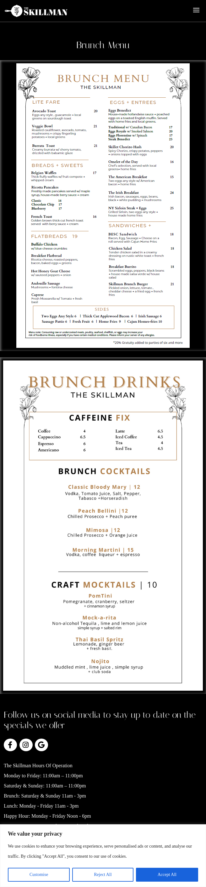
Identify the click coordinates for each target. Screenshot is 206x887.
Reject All (102, 874)
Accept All (167, 874)
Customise (39, 874)
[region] (103, 855)
